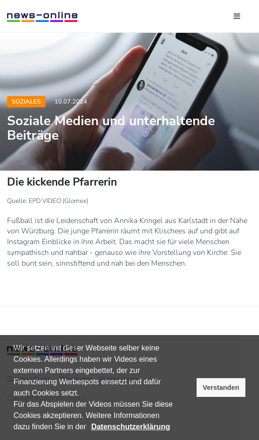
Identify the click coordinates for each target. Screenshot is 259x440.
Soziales (26, 101)
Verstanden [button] (221, 387)
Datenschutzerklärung (130, 427)
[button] (89, 427)
